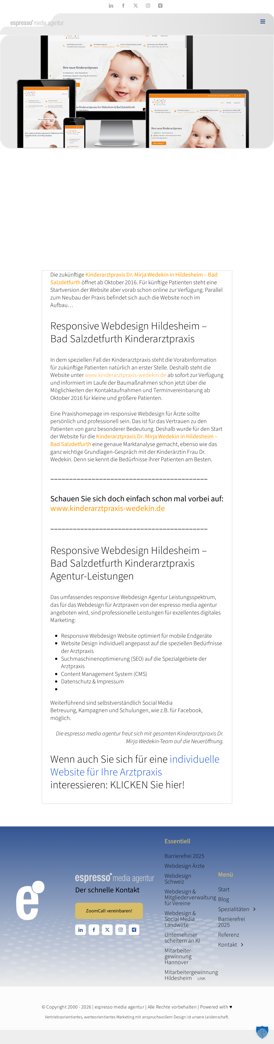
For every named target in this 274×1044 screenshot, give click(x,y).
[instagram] (120, 929)
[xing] (134, 929)
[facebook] (94, 929)
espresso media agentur (119, 1007)
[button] (262, 1032)
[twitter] (107, 929)
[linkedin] (80, 929)
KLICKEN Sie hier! (147, 785)
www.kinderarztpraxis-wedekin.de (125, 375)
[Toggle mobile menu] (263, 21)
